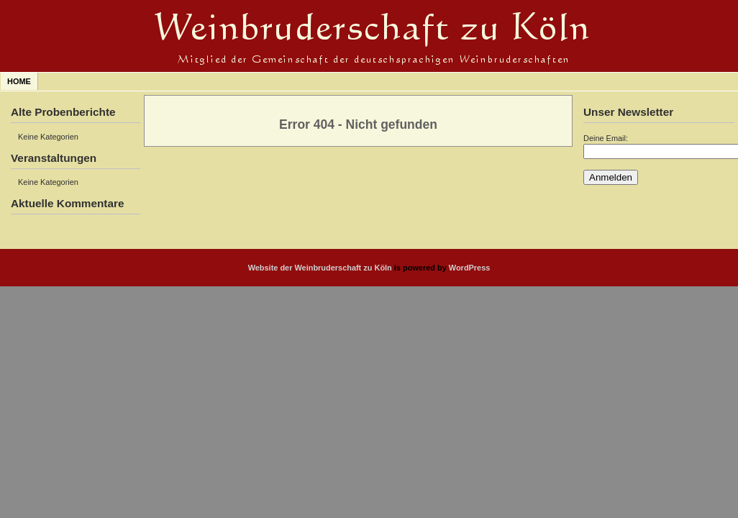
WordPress (470, 267)
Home (19, 81)
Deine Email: (605, 138)
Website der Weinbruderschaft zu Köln (320, 267)
